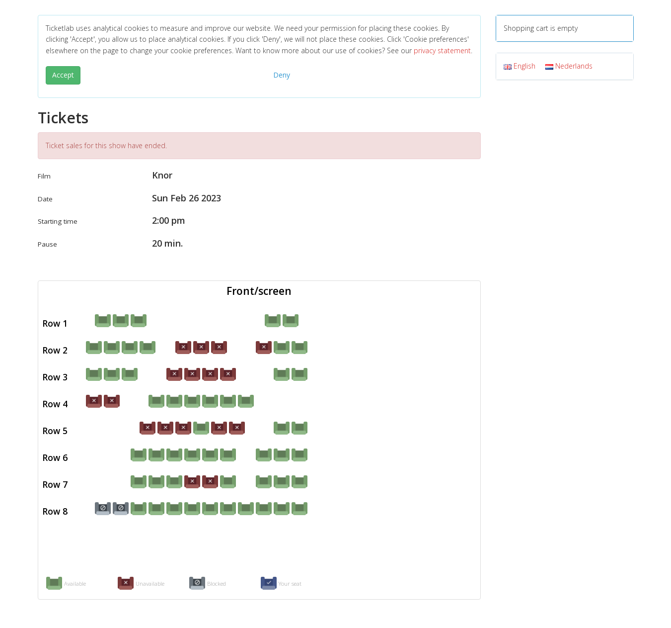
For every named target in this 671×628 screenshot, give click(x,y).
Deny (281, 75)
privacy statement (442, 50)
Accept (63, 75)
